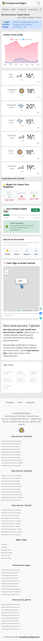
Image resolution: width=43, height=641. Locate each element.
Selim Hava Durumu (34, 380)
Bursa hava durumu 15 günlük (10, 449)
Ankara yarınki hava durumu (10, 607)
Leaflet (17, 310)
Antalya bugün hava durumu (10, 581)
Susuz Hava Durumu (7, 387)
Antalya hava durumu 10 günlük (11, 486)
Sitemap (4, 547)
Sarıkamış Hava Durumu (21, 380)
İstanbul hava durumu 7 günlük (11, 510)
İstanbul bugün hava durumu (10, 570)
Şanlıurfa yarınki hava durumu (11, 623)
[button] (21, 286)
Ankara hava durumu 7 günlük (11, 513)
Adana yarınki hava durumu (10, 621)
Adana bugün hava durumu (10, 586)
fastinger (4, 544)
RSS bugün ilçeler (6, 553)
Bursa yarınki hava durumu (10, 612)
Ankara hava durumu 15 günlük (11, 444)
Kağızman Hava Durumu (7, 380)
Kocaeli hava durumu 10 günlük (11, 500)
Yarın (13, 9)
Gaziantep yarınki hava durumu (11, 626)
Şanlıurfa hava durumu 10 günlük (11, 494)
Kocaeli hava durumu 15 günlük (11, 465)
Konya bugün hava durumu (10, 583)
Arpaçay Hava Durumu (21, 373)
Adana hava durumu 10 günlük (11, 492)
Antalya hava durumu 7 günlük (11, 521)
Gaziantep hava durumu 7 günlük (11, 532)
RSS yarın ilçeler (6, 558)
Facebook (10, 402)
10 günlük (33, 9)
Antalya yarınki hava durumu (10, 615)
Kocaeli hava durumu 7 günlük (11, 534)
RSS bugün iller (6, 550)
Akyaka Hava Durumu (7, 373)
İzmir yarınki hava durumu (9, 610)
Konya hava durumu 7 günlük (10, 523)
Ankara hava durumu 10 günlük (11, 478)
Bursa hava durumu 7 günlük (10, 518)
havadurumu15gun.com (29, 637)
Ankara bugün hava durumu (10, 572)
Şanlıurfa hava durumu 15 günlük (11, 460)
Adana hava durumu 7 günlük (10, 526)
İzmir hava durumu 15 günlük (10, 446)
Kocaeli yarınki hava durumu (10, 629)
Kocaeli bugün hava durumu (10, 594)
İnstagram (30, 402)
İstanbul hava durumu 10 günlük (11, 475)
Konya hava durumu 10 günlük (11, 489)
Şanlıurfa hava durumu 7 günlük (11, 529)
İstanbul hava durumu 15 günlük (11, 441)
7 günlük (22, 9)
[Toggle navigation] (38, 3)
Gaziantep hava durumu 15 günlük (12, 463)
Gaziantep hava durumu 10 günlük (12, 497)
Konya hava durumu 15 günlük (11, 455)
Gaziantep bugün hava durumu (11, 592)
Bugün (5, 9)
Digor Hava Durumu (34, 373)
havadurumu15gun (13, 3)
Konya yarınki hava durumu (10, 618)
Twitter (20, 402)
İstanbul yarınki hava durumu (10, 604)
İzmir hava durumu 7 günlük (10, 515)
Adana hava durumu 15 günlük (11, 457)
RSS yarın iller (5, 555)
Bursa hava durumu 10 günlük (10, 484)
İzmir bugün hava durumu (9, 575)
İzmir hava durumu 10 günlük (10, 481)
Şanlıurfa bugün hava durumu (10, 589)
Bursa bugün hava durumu (9, 578)
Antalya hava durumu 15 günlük (11, 452)
